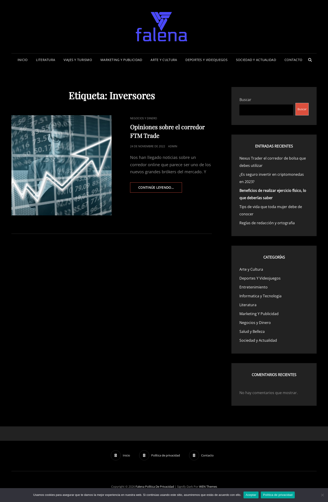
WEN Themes (208, 486)
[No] (322, 495)
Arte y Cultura (164, 60)
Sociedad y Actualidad (256, 60)
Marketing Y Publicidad (121, 60)
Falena (140, 486)
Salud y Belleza (252, 331)
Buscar (245, 99)
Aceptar (251, 495)
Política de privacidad (159, 486)
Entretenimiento (253, 287)
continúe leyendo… (160, 189)
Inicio (23, 60)
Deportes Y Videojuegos (206, 60)
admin (172, 146)
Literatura (45, 60)
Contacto (293, 60)
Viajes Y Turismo (78, 60)
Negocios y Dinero (143, 118)
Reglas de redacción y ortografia (267, 222)
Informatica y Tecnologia (260, 295)
